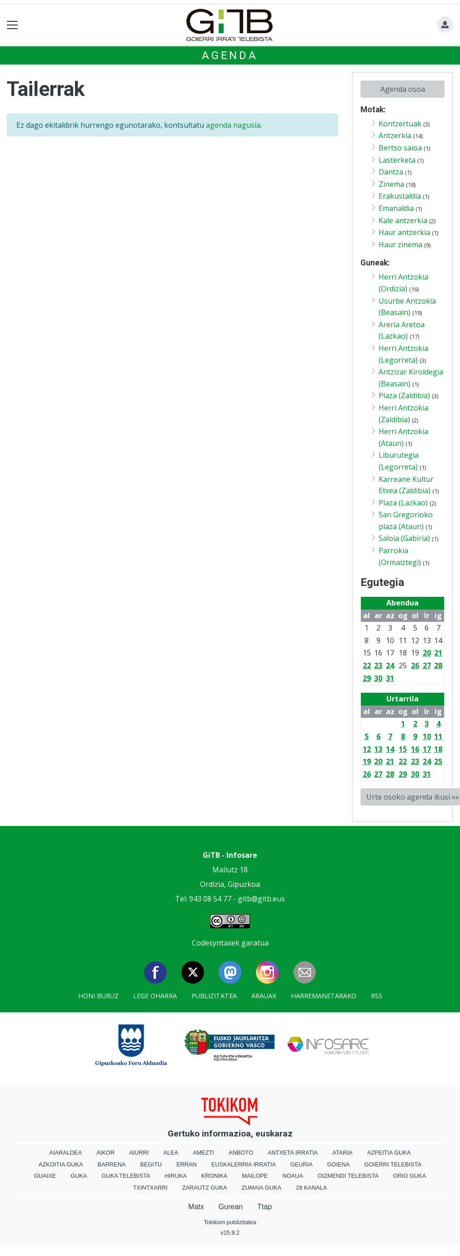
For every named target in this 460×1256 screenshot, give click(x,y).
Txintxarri (150, 1187)
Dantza (391, 172)
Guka (78, 1175)
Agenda (230, 55)
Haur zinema (400, 245)
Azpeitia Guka (389, 1152)
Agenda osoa (402, 89)
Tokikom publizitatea (230, 1222)
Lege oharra (155, 995)
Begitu (151, 1164)
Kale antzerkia (403, 220)
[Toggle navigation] (12, 25)
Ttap (264, 1207)
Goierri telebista (393, 1164)
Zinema (391, 184)
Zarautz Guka (204, 1187)
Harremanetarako (323, 995)
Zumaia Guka (261, 1187)
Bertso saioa (400, 148)
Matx (196, 1207)
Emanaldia (396, 208)
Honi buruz (98, 995)
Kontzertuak (400, 124)
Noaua (292, 1175)
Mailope (255, 1175)
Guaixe (45, 1175)
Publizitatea (214, 995)
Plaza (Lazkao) (403, 503)
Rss (376, 995)
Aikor (105, 1152)
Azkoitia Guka (61, 1164)
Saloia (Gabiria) (404, 538)
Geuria (301, 1164)
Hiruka (175, 1175)
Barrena (111, 1164)
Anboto (241, 1152)
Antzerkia (395, 135)
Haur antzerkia (404, 232)
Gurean (231, 1207)
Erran (186, 1164)
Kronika (214, 1175)
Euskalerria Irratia (243, 1164)
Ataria (342, 1152)
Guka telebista (125, 1175)
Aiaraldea (65, 1152)
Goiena (338, 1164)
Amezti (203, 1152)
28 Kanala (311, 1187)
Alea (170, 1152)
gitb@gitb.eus (261, 899)
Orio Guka (409, 1175)
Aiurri (139, 1152)
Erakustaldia (400, 196)
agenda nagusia (233, 125)
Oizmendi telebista (348, 1175)
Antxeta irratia (293, 1152)
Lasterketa (397, 160)
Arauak (263, 995)
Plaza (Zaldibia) (404, 395)
